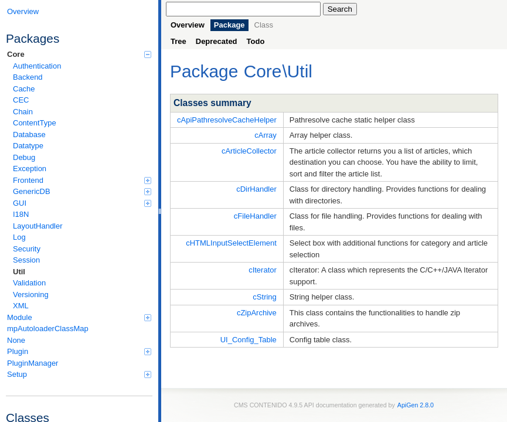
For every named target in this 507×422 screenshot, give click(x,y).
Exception (29, 168)
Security (26, 248)
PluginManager (32, 363)
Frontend (82, 180)
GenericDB (82, 191)
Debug (24, 157)
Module (79, 317)
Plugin (79, 351)
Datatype (28, 145)
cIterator (263, 270)
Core (79, 54)
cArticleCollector (249, 151)
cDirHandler (256, 189)
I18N (21, 214)
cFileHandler (255, 216)
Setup (79, 374)
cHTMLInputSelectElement (231, 243)
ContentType (34, 122)
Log (19, 237)
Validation (29, 282)
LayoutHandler (38, 226)
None (16, 340)
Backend (28, 77)
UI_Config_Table (248, 339)
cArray (265, 135)
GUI (82, 203)
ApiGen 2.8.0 (415, 405)
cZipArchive (257, 312)
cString (264, 296)
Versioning (31, 294)
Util (19, 271)
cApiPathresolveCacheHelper (227, 119)
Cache (24, 88)
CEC (21, 100)
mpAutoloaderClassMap (48, 328)
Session (26, 260)
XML (21, 305)
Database (29, 134)
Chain (23, 111)
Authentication (37, 66)
